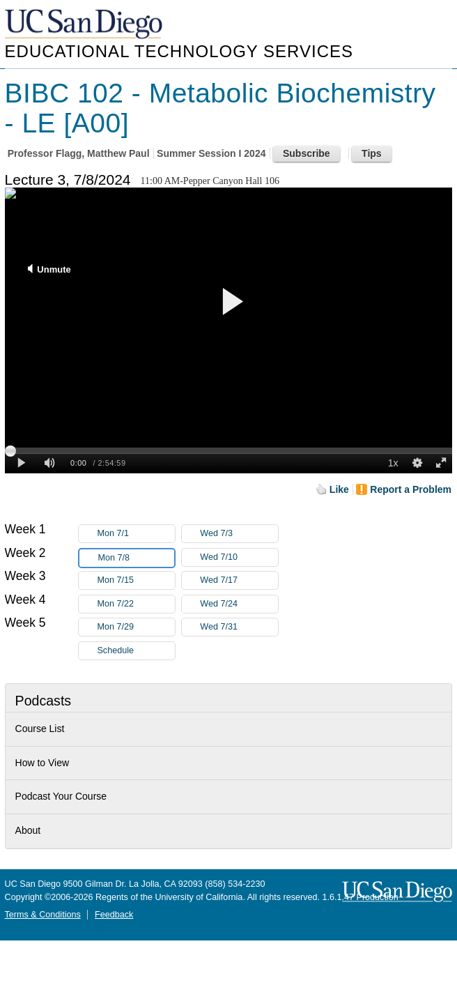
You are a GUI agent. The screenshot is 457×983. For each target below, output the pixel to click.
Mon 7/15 (136, 580)
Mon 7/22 (136, 604)
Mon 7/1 (136, 533)
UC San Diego (85, 25)
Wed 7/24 (239, 604)
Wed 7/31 (239, 627)
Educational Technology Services (179, 51)
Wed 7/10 (239, 557)
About (28, 830)
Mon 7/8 (136, 558)
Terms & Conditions (43, 915)
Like (339, 489)
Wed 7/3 (239, 533)
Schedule (115, 650)
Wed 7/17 (239, 580)
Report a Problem (410, 489)
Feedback (114, 915)
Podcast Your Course (61, 796)
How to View (42, 762)
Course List (40, 728)
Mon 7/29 (136, 627)
